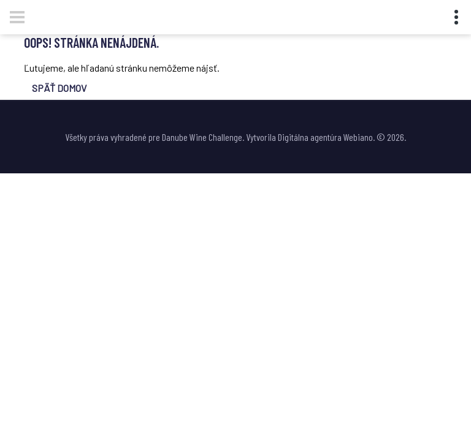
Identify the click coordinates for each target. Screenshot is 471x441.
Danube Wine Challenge (202, 137)
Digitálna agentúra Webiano (325, 137)
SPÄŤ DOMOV (59, 88)
